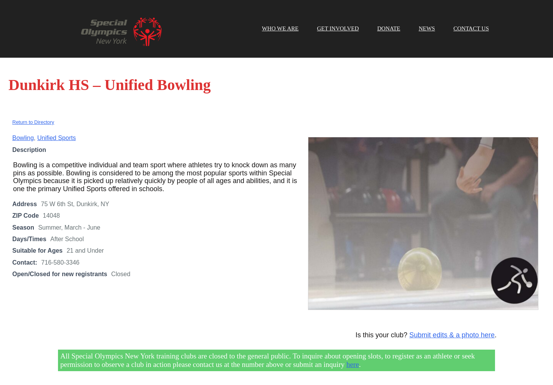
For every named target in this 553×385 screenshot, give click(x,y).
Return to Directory (33, 122)
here (352, 364)
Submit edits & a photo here (452, 335)
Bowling (23, 138)
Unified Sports (56, 138)
